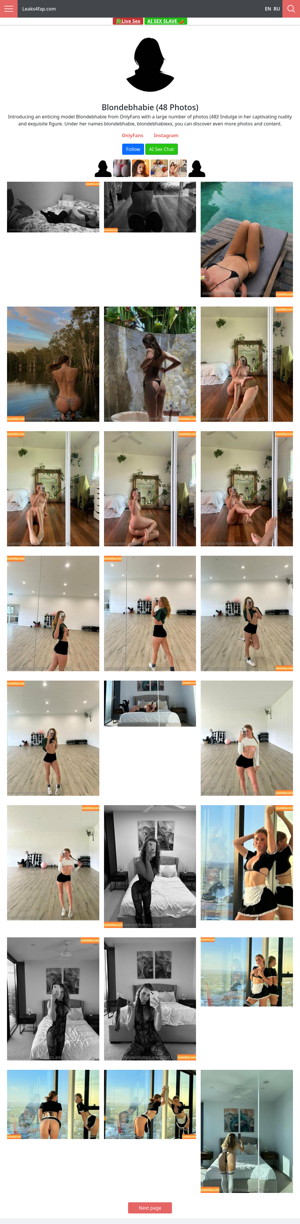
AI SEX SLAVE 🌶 (165, 21)
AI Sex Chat (161, 149)
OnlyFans (132, 135)
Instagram (166, 135)
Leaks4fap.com (39, 9)
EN (268, 9)
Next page (150, 1208)
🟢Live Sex (128, 21)
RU (277, 9)
